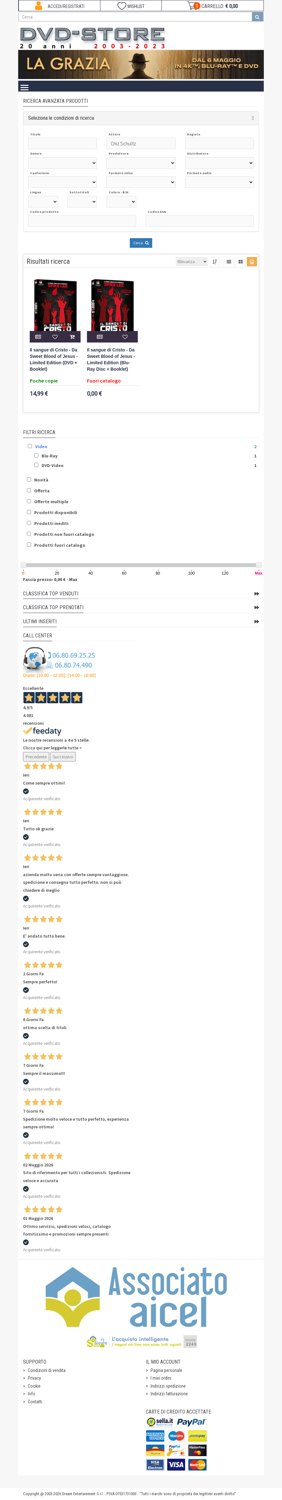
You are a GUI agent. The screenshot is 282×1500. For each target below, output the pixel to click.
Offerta (42, 491)
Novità (41, 480)
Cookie (34, 1386)
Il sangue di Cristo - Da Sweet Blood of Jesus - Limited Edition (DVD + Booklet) (54, 360)
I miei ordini (161, 1378)
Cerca (141, 242)
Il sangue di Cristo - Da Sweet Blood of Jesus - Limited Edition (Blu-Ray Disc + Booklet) (111, 360)
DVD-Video (53, 465)
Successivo (63, 757)
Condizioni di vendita (47, 1370)
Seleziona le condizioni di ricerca (61, 118)
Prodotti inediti (51, 523)
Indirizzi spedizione (168, 1386)
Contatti (35, 1401)
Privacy (34, 1378)
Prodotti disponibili (55, 512)
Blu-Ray (50, 456)
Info (31, 1393)
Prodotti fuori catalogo (59, 545)
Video (41, 446)
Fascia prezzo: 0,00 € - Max (50, 579)
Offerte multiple (51, 501)
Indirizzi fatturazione (169, 1393)
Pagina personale (166, 1370)
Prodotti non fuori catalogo (64, 534)
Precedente (36, 757)
